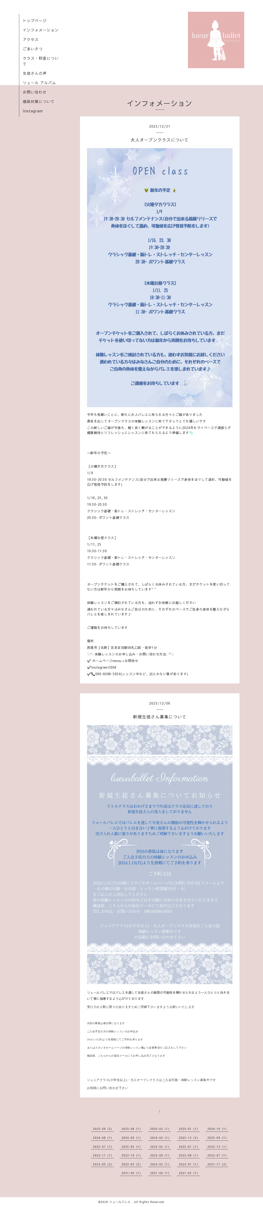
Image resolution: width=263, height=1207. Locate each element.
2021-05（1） (132, 1173)
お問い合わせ (35, 92)
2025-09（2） (103, 1129)
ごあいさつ (33, 48)
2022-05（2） (103, 1164)
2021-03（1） (189, 1173)
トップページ (35, 20)
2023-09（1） (217, 1138)
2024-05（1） (132, 1138)
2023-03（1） (132, 1146)
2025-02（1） (160, 1129)
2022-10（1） (132, 1155)
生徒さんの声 (35, 73)
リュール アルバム (39, 82)
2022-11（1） (103, 1155)
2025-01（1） (189, 1129)
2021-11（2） (217, 1164)
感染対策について (39, 101)
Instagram (33, 110)
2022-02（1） (160, 1164)
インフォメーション (41, 29)
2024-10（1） (217, 1129)
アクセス (31, 39)
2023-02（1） (160, 1146)
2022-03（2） (132, 1164)
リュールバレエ (120, 1202)
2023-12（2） (189, 1138)
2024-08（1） (103, 1138)
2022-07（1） (217, 1155)
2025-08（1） (132, 1129)
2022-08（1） (189, 1155)
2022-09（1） (160, 1155)
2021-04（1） (160, 1173)
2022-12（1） (217, 1146)
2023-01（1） (189, 1146)
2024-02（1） (160, 1138)
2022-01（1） (189, 1164)
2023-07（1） (103, 1146)
